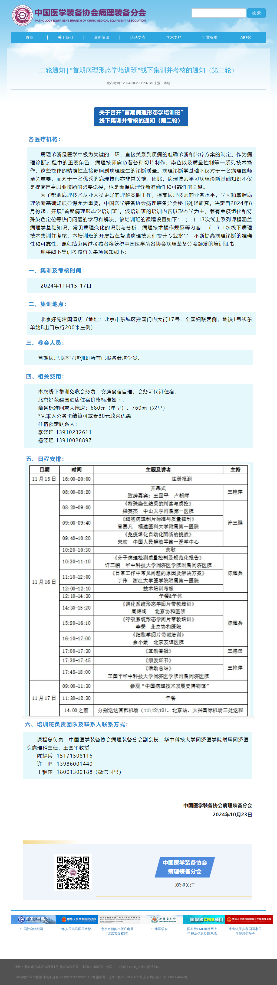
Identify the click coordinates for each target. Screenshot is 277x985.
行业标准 (209, 37)
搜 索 (256, 13)
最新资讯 (101, 37)
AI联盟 (246, 37)
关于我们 (65, 37)
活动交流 (137, 37)
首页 (29, 37)
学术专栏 (174, 37)
